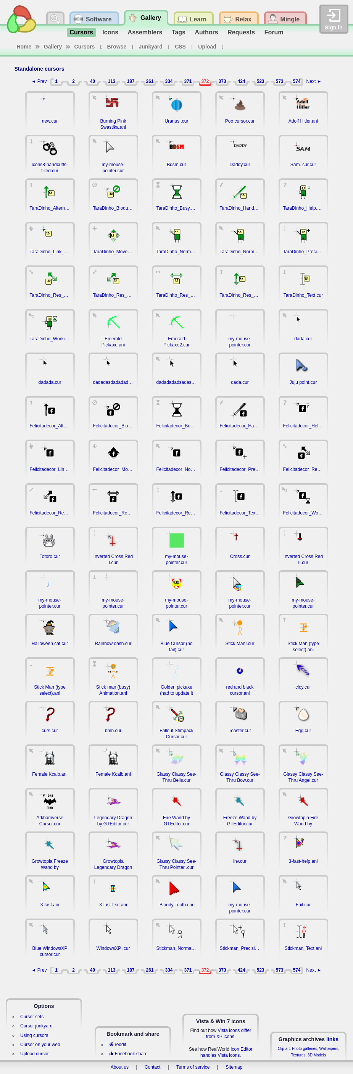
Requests (241, 32)
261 (149, 81)
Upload (207, 47)
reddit (117, 1044)
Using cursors (34, 1035)
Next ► (314, 81)
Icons (110, 32)
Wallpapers (328, 1049)
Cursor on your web (40, 1044)
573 (279, 81)
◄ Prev (39, 81)
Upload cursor (34, 1053)
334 (168, 81)
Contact (152, 1067)
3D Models (317, 1055)
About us (120, 1067)
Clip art (284, 1049)
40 (92, 81)
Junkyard (151, 47)
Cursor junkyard (36, 1026)
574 (296, 81)
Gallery (53, 47)
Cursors (81, 32)
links (332, 1039)
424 (241, 81)
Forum (274, 32)
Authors (206, 32)
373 (222, 81)
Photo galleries (304, 1049)
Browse (117, 47)
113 (111, 81)
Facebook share (128, 1053)
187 (130, 81)
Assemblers (145, 32)
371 (188, 81)
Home (24, 47)
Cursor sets (32, 1016)
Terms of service (193, 1067)
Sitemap (234, 1067)
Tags (178, 32)
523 (260, 81)
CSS (180, 47)
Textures (298, 1055)
